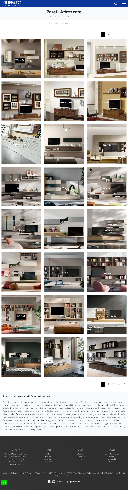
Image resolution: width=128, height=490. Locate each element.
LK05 (21, 358)
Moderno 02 (107, 102)
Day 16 (107, 230)
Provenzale (21, 145)
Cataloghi (112, 459)
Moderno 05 (107, 60)
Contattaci (112, 456)
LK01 (106, 358)
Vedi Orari (112, 464)
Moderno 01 (64, 102)
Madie (80, 459)
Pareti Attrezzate (73, 17)
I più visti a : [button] (74, 23)
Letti (48, 454)
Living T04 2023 (106, 315)
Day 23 (64, 273)
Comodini (48, 459)
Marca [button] (51, 23)
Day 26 (21, 315)
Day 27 (64, 315)
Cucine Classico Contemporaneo (16, 456)
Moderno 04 (21, 102)
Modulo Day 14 (64, 145)
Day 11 (21, 230)
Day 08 (64, 187)
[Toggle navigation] (124, 3)
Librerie (80, 454)
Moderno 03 (64, 60)
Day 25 (107, 273)
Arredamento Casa (61, 17)
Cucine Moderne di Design (16, 454)
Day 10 (107, 187)
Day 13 (64, 230)
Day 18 (21, 273)
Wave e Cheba (21, 60)
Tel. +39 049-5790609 (110, 473)
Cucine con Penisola (16, 459)
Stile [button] (66, 23)
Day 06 (21, 187)
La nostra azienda (112, 454)
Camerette (48, 461)
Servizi (112, 461)
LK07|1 (64, 358)
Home (52, 17)
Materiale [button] (59, 23)
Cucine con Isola (16, 461)
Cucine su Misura (16, 464)
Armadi (48, 456)
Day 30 (107, 145)
